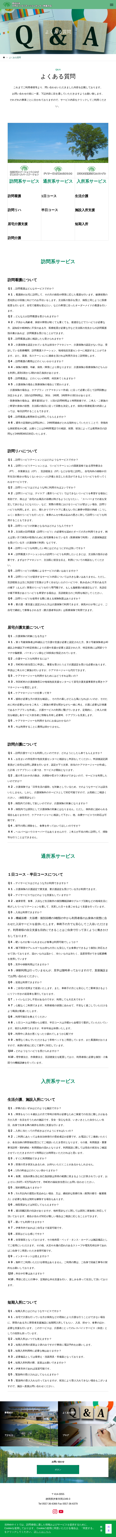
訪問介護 (14, 238)
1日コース (49, 196)
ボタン (58, 1469)
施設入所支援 (85, 210)
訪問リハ (14, 210)
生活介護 (81, 196)
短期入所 (81, 224)
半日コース (49, 210)
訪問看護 (14, 196)
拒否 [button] (101, 1529)
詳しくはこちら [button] (42, 1532)
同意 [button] (109, 1529)
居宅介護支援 (18, 224)
